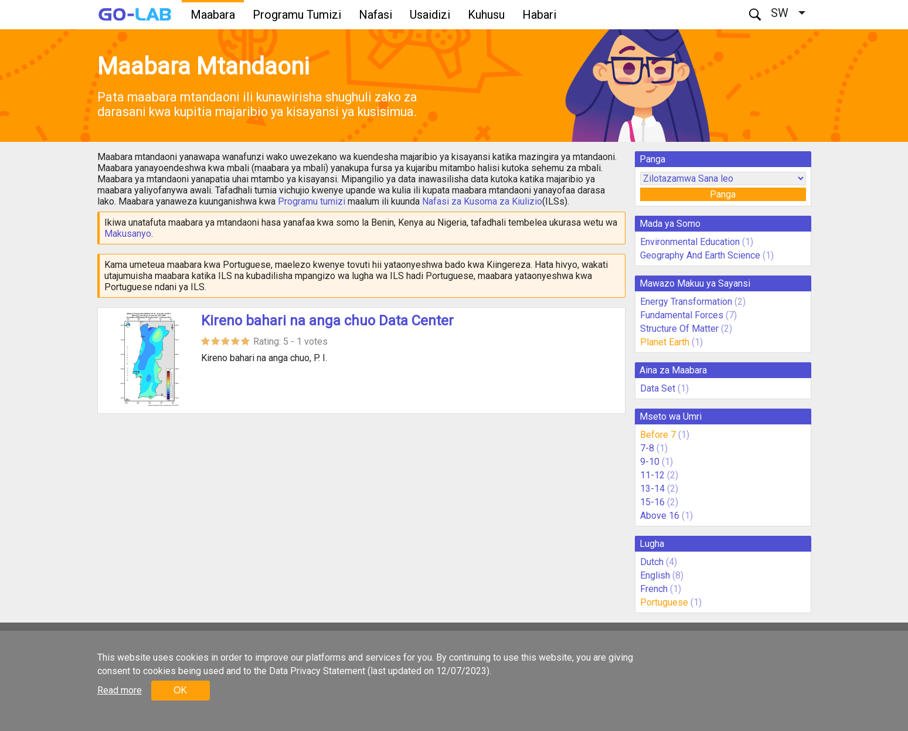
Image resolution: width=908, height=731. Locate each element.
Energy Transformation (686, 301)
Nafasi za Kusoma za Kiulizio (482, 201)
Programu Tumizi (297, 15)
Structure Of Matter (679, 328)
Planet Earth (664, 342)
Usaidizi (430, 15)
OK (180, 690)
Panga (723, 194)
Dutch (652, 561)
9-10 (649, 461)
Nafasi (375, 15)
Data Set (657, 388)
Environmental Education (690, 241)
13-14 (652, 488)
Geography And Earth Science (700, 255)
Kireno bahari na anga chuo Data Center (327, 320)
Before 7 (658, 434)
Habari (539, 15)
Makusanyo (127, 233)
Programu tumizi (311, 201)
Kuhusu (486, 15)
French (654, 588)
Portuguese (664, 602)
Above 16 (659, 515)
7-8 (647, 448)
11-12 (652, 475)
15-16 (652, 502)
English (655, 575)
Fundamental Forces (681, 315)
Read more (119, 690)
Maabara (213, 15)
